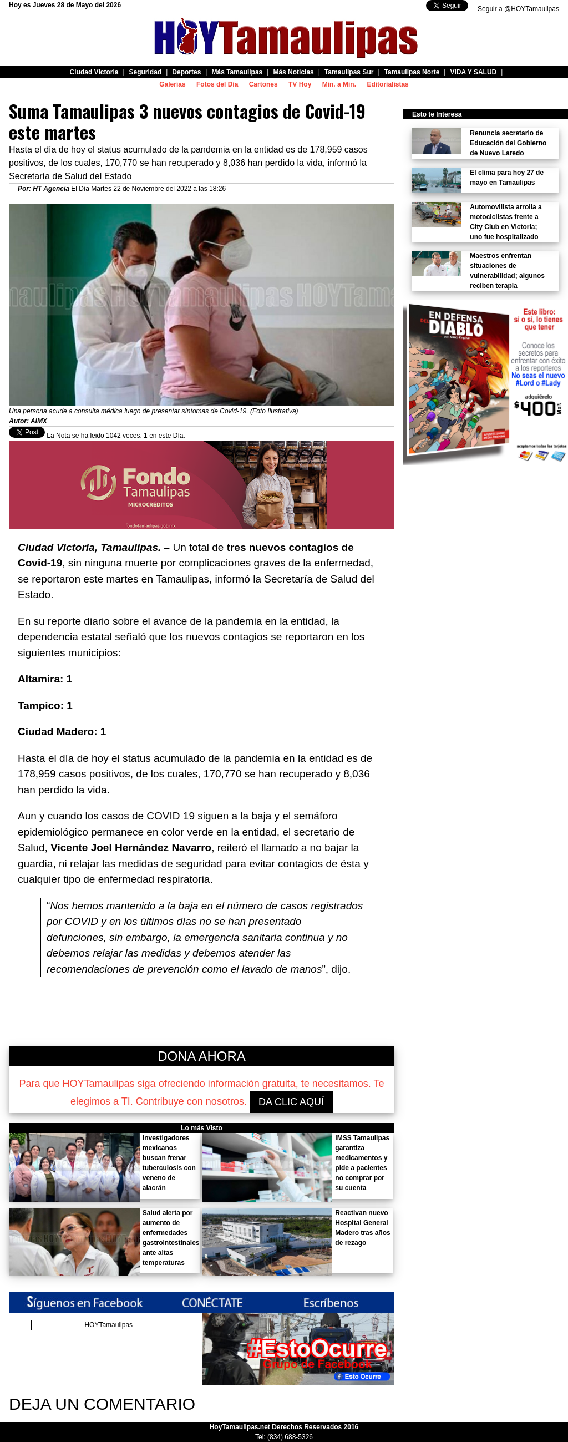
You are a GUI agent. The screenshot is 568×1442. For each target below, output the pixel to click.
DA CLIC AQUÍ (291, 1101)
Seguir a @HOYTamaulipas (518, 9)
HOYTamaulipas (108, 1325)
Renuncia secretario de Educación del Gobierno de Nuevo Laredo (508, 143)
